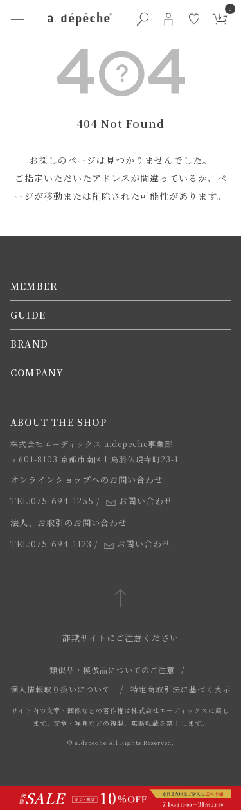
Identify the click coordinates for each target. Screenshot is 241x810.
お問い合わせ (139, 501)
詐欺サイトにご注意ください (120, 637)
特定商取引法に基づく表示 (180, 688)
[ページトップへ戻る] (120, 599)
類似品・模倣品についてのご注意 (112, 669)
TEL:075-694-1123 (51, 544)
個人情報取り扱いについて (60, 688)
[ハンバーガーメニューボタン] (18, 19)
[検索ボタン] (143, 19)
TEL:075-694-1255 (52, 501)
